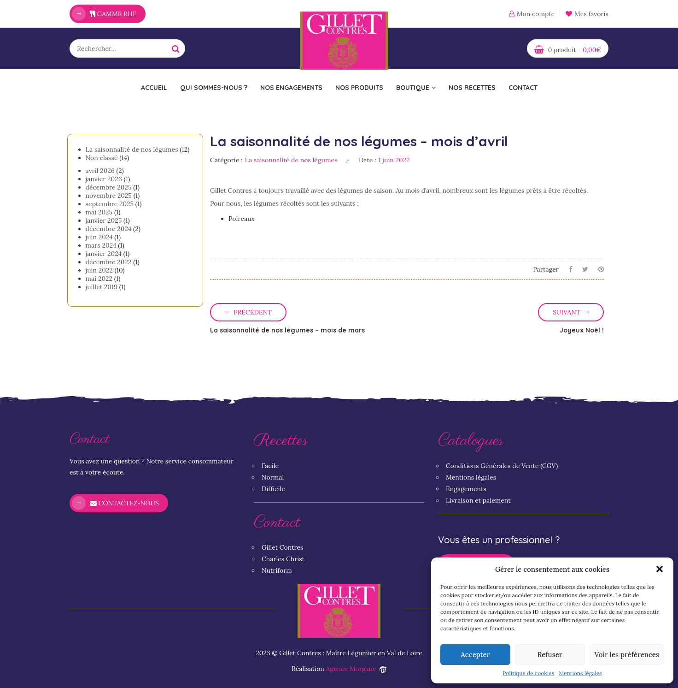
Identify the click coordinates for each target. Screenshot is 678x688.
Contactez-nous (124, 503)
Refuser (550, 654)
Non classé (102, 158)
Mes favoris (587, 14)
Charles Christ (283, 559)
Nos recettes (472, 87)
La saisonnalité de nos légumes (132, 149)
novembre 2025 (109, 195)
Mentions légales (580, 673)
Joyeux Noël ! (582, 330)
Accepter (475, 654)
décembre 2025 (109, 187)
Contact (523, 87)
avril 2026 (100, 170)
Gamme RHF (113, 14)
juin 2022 (99, 270)
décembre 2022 (109, 262)
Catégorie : (226, 160)
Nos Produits (359, 87)
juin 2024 (99, 237)
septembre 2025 (110, 204)
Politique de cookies (528, 673)
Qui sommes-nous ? (213, 87)
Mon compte (536, 14)
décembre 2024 (109, 229)
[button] (659, 569)
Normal (273, 477)
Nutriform (277, 570)
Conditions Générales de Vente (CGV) (502, 466)
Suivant (566, 312)
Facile (270, 466)
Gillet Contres (283, 547)
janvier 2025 (104, 220)
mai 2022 (99, 278)
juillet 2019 (102, 287)
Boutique (416, 87)
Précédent (253, 312)
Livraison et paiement (478, 500)
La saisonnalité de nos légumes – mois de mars (287, 330)
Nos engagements (291, 87)
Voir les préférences (627, 654)
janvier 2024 (104, 253)
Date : (367, 160)
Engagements (466, 489)
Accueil (154, 87)
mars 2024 (101, 245)
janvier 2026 (104, 179)
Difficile (273, 489)
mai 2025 (99, 212)
